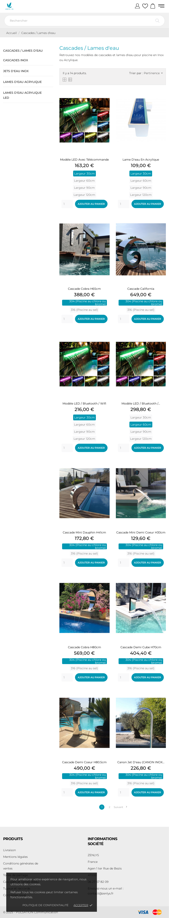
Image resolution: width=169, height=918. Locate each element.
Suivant (120, 807)
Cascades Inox (15, 60)
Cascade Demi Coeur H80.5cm (84, 762)
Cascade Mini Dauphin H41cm (84, 532)
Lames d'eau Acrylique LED (22, 95)
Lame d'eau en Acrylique (141, 159)
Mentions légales (15, 857)
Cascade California (140, 289)
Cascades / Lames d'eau (23, 50)
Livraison (9, 850)
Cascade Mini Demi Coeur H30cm (140, 532)
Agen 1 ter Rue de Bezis (105, 868)
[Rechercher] (84, 20)
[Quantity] (67, 204)
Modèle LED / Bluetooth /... (140, 403)
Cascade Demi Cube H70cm (140, 647)
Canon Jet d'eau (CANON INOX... (140, 762)
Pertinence (153, 73)
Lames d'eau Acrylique (22, 82)
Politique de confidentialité (46, 905)
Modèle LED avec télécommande (84, 159)
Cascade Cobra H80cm (84, 647)
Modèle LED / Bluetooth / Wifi (84, 403)
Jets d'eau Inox (16, 71)
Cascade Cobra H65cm (84, 289)
